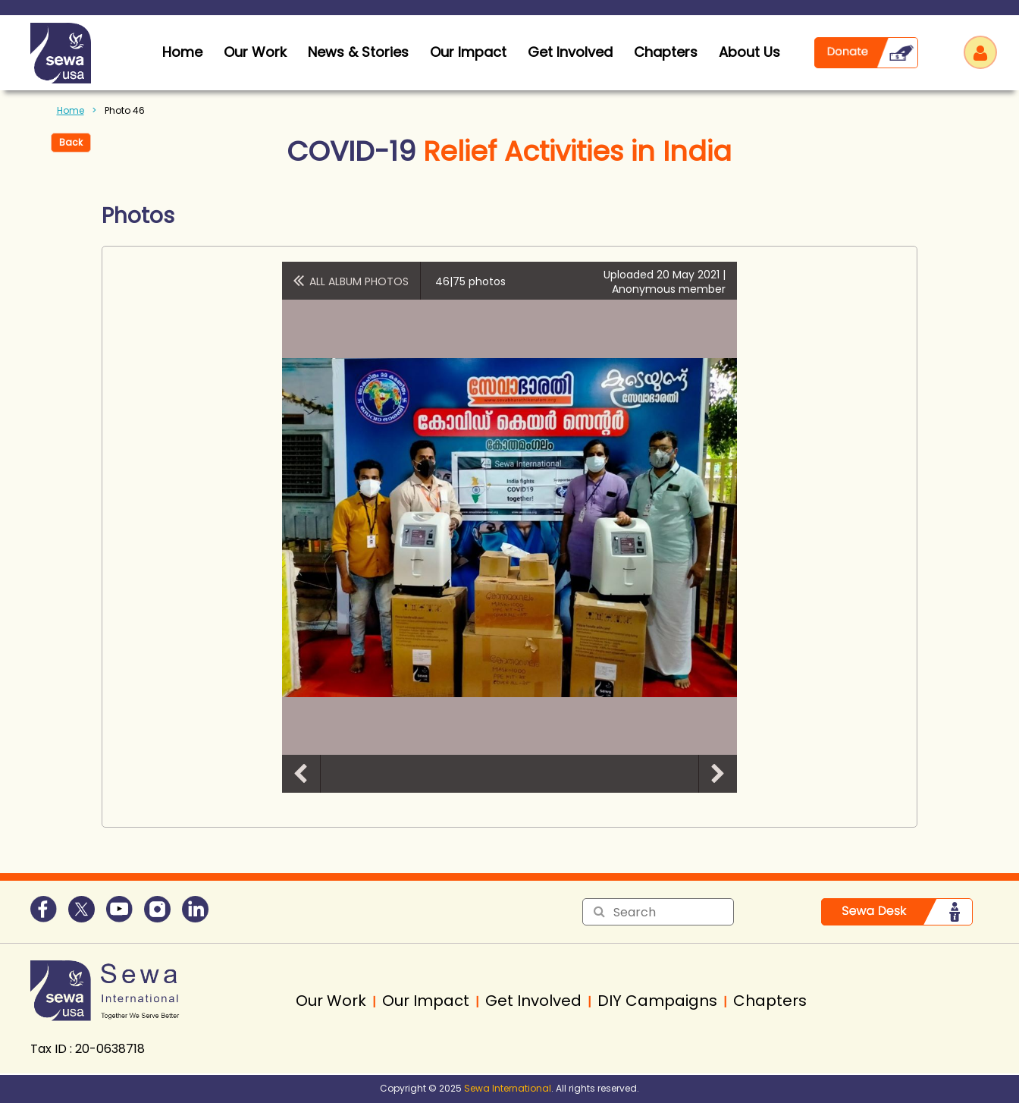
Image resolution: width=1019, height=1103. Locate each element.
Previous (301, 774)
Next (718, 774)
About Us (749, 51)
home (182, 51)
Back (71, 142)
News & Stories (358, 51)
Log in (980, 52)
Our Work (255, 51)
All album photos (359, 281)
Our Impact (468, 51)
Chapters (666, 51)
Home (70, 110)
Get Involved (570, 51)
